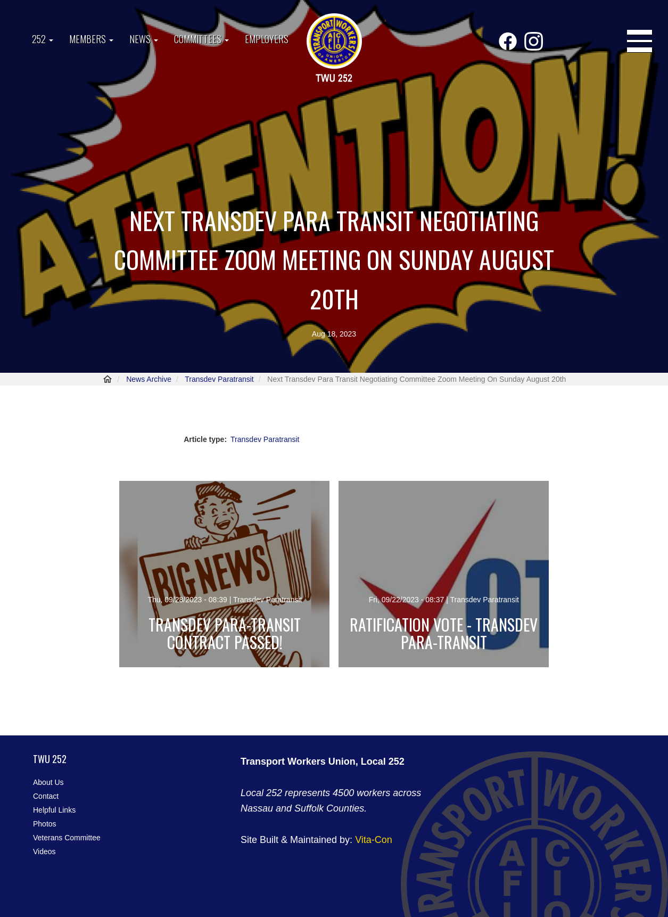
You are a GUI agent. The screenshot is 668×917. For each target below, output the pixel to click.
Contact (46, 796)
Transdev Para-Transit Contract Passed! (225, 633)
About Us (48, 782)
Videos (44, 851)
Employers (266, 39)
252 (42, 39)
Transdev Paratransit (219, 379)
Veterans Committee (67, 837)
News (143, 39)
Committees (201, 39)
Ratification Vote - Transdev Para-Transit (444, 633)
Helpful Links (54, 810)
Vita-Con (373, 839)
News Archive (148, 379)
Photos (44, 824)
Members (91, 39)
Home (107, 379)
